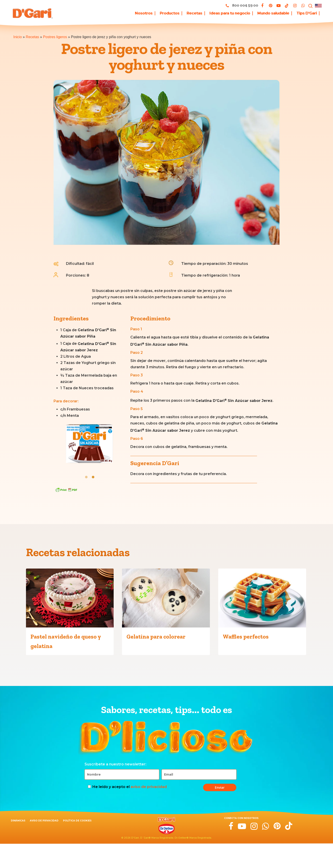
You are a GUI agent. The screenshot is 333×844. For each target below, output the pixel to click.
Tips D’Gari (306, 13)
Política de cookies (77, 820)
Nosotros (143, 13)
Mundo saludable (273, 13)
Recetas (32, 37)
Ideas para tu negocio (229, 13)
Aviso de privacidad (44, 820)
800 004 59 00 (240, 5)
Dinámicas (18, 820)
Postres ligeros (55, 37)
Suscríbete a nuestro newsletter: (115, 764)
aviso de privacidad (149, 787)
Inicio (17, 37)
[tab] (86, 476)
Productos (169, 13)
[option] (89, 445)
